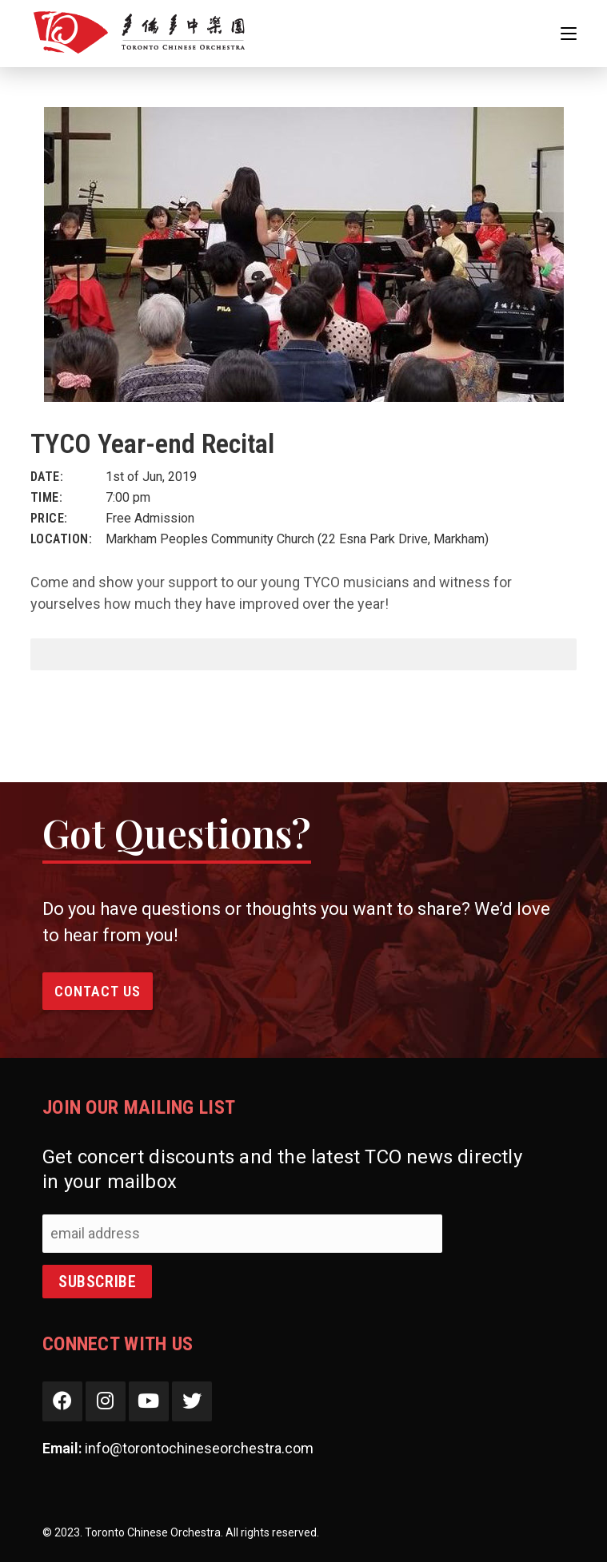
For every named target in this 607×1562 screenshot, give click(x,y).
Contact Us (97, 991)
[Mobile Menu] (569, 33)
